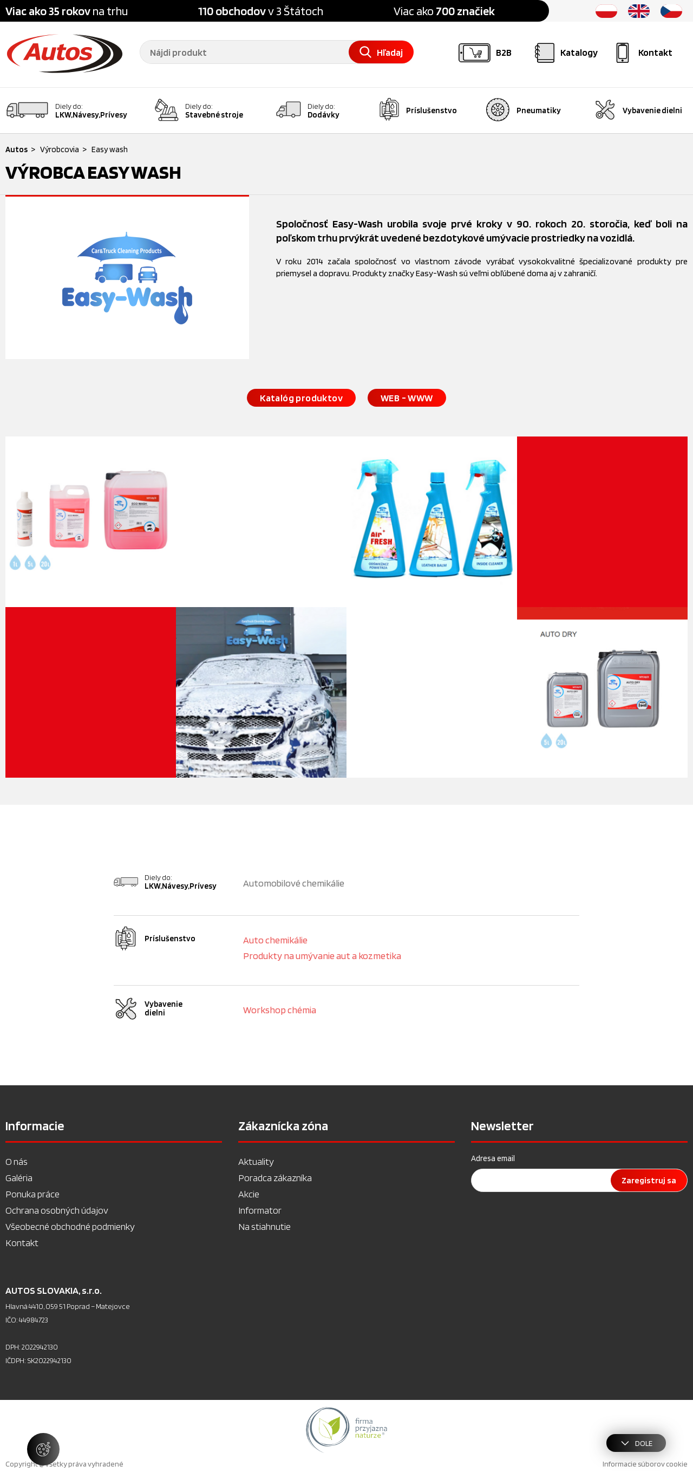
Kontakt (21, 1242)
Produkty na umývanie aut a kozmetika (322, 955)
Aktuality (256, 1161)
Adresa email (493, 1158)
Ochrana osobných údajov (56, 1210)
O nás (16, 1161)
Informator (260, 1210)
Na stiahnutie (264, 1226)
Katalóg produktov (301, 397)
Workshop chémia (279, 1009)
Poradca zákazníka (275, 1177)
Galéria (18, 1177)
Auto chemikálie (275, 940)
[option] (346, 1430)
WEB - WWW (407, 397)
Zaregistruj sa (649, 1180)
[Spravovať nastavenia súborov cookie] (43, 1449)
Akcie (248, 1194)
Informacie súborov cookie (645, 1464)
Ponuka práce (32, 1194)
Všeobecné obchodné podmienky (70, 1226)
